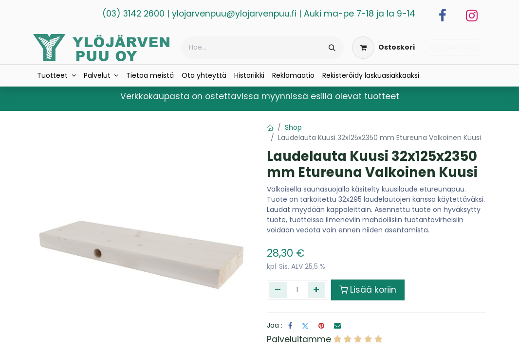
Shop (293, 127)
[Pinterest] (321, 325)
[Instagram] (471, 15)
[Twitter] (305, 325)
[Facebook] (442, 15)
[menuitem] (56, 76)
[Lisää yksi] (317, 290)
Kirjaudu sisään (454, 47)
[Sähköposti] (337, 325)
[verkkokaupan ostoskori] (383, 47)
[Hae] (332, 47)
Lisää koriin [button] (367, 290)
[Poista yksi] (278, 290)
